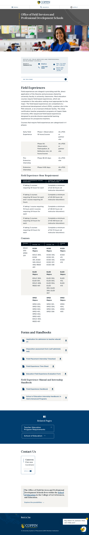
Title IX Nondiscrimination (56, 527)
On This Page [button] (18, 89)
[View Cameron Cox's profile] (21, 406)
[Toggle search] (44, 7)
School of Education (40, 368)
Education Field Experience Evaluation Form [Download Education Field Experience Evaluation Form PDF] (34, 313)
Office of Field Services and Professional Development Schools (40, 71)
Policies (37, 527)
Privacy (44, 527)
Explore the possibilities (26, 444)
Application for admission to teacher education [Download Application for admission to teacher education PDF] (35, 280)
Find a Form (50, 499)
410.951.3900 (21, 514)
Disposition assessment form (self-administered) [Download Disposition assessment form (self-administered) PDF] (35, 288)
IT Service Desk (19, 502)
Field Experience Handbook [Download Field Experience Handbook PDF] (27, 326)
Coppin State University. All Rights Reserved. (47, 530)
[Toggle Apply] (74, 7)
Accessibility (28, 527)
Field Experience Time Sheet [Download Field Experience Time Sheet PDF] (28, 305)
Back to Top (16, 461)
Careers (17, 499)
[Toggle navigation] (15, 7)
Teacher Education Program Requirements (20, 370)
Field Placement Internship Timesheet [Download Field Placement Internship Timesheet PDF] (31, 296)
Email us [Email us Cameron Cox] (40, 75)
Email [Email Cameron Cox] (17, 411)
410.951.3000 (20, 482)
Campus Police (21, 510)
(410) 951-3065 (43, 78)
